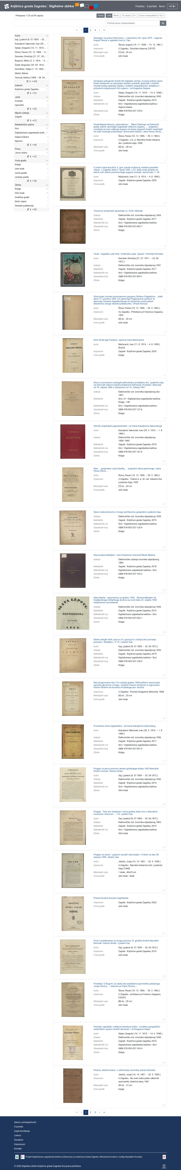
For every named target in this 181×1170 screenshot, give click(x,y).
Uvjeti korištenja (22, 1131)
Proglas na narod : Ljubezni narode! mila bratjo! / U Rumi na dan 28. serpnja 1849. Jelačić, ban (126, 855)
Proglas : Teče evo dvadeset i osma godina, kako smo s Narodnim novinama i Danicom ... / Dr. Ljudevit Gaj (125, 812)
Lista (109, 15)
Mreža (116, 15)
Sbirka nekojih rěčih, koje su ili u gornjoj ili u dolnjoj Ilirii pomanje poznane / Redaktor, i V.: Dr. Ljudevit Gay (124, 640)
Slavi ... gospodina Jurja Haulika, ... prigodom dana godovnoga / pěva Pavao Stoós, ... (127, 469)
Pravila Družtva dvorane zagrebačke (110, 898)
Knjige (121, 114)
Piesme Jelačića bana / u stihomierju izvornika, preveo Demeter (124, 1070)
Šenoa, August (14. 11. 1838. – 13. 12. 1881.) (140, 44)
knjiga (121, 355)
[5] (31, 209)
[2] (31, 109)
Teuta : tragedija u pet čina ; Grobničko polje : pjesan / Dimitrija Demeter (128, 254)
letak (132, 876)
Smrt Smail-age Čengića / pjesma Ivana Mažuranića (118, 340)
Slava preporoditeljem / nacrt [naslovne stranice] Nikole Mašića (124, 555)
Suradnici (18, 1140)
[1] (31, 93)
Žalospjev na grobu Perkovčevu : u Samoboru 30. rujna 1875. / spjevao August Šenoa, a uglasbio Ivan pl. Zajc (127, 39)
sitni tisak (123, 56)
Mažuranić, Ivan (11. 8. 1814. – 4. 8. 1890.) (139, 176)
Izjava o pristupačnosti (25, 1122)
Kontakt (18, 1148)
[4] (31, 145)
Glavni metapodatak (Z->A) (150, 15)
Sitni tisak (123, 790)
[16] (31, 81)
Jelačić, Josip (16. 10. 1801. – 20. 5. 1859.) (139, 861)
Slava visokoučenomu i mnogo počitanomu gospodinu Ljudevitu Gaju (127, 512)
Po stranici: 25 (128, 15)
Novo (162, 6)
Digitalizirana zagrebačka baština (140, 104)
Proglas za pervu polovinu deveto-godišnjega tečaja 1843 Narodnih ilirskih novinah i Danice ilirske (126, 769)
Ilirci (120, 104)
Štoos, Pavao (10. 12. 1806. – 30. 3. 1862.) (139, 136)
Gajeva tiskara (125, 107)
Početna (140, 6)
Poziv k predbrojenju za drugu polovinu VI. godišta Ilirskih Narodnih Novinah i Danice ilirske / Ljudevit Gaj (126, 942)
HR (171, 6)
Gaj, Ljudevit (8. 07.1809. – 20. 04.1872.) (138, 646)
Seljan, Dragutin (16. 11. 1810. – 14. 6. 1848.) (140, 92)
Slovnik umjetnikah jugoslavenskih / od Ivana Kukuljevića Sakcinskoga (127, 426)
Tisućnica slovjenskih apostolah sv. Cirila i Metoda (117, 211)
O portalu (152, 6)
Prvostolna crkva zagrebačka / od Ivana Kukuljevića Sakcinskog (124, 726)
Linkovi (17, 1135)
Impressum (19, 1144)
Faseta (101, 15)
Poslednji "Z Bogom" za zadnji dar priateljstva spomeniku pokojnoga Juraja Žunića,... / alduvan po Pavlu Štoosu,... (126, 985)
